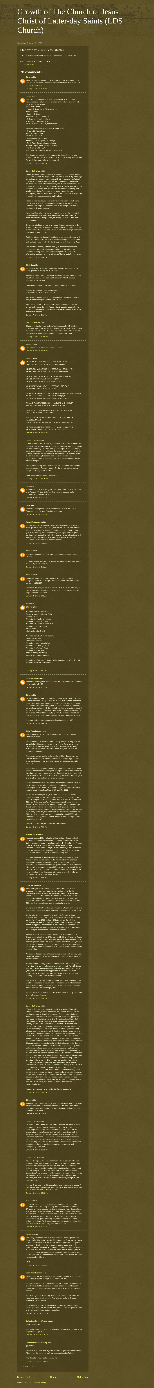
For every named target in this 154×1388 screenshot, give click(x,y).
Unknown (30, 1234)
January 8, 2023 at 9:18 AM (36, 567)
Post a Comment (29, 1366)
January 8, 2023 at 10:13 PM (37, 1150)
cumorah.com (70, 55)
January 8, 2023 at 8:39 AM (36, 514)
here (27, 55)
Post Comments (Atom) (37, 1383)
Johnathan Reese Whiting (36, 1321)
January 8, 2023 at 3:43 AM (36, 498)
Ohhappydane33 (33, 678)
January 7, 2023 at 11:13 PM (37, 433)
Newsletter (30, 64)
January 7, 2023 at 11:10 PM (37, 351)
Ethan (28, 77)
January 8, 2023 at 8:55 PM (36, 1092)
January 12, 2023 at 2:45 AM (37, 1335)
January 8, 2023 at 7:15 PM (36, 687)
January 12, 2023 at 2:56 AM (37, 1361)
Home (53, 1377)
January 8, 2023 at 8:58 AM (36, 543)
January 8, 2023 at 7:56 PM (36, 878)
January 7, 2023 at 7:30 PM (36, 88)
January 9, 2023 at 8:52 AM (36, 1265)
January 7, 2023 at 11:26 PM (37, 479)
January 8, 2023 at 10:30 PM (37, 1193)
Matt (28, 486)
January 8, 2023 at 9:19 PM (36, 1114)
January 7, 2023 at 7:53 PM (36, 163)
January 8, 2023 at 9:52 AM (36, 596)
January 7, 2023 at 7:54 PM (36, 257)
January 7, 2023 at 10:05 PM (37, 337)
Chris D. (29, 265)
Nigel (28, 505)
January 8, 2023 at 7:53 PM (36, 827)
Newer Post (23, 1377)
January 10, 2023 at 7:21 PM (37, 1313)
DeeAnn (29, 1201)
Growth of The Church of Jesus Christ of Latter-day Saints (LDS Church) (70, 20)
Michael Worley (32, 835)
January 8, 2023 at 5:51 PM (36, 671)
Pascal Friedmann (33, 522)
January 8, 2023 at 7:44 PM (36, 723)
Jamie (28, 96)
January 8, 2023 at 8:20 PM (36, 998)
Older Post (82, 1377)
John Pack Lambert (34, 731)
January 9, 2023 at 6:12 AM (36, 1227)
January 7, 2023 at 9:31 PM (36, 315)
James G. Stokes (33, 171)
